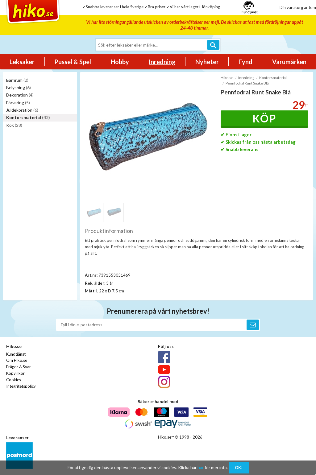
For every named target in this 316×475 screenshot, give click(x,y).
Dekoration (20, 94)
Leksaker (22, 61)
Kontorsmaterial (28, 117)
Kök (14, 125)
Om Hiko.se (16, 360)
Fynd (245, 61)
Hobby (120, 61)
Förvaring (18, 102)
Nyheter (207, 61)
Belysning (18, 87)
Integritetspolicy (21, 386)
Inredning (162, 61)
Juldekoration (22, 110)
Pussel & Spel (72, 61)
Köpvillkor (15, 373)
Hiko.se (227, 77)
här (201, 467)
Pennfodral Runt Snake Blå (247, 83)
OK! (239, 467)
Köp (264, 118)
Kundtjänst (16, 354)
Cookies (13, 379)
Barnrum (17, 80)
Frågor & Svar (18, 366)
